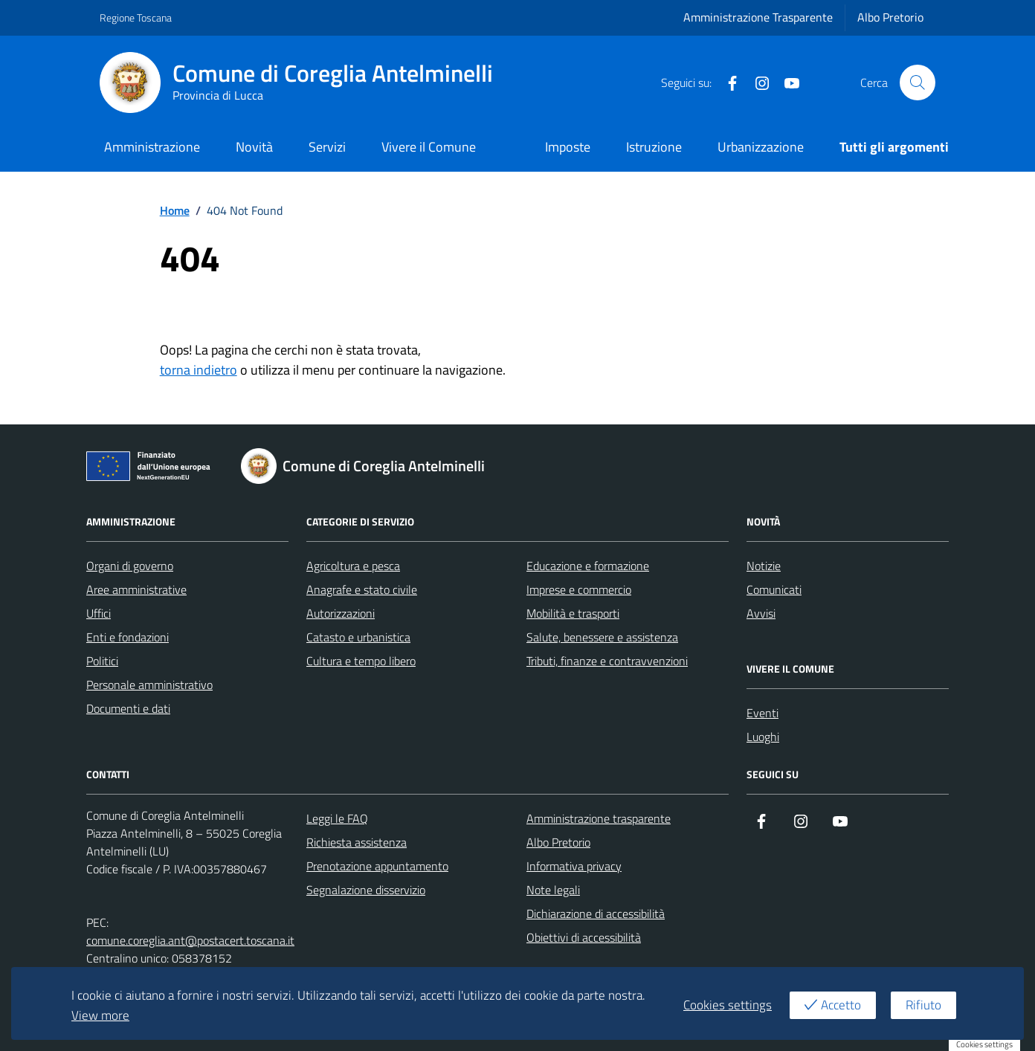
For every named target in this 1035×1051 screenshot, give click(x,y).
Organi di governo (129, 566)
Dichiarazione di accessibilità (595, 913)
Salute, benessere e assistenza (602, 637)
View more (100, 1015)
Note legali (553, 890)
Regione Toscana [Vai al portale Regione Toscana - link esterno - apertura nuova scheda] (136, 17)
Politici (102, 661)
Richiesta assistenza (356, 842)
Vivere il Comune (428, 147)
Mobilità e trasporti (572, 613)
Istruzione (654, 147)
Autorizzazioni (340, 613)
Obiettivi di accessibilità (583, 937)
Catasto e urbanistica (358, 637)
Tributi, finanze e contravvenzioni (607, 661)
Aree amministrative (136, 589)
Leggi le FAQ (337, 818)
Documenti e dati (128, 708)
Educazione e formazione (587, 566)
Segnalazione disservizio (365, 890)
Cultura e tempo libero (361, 661)
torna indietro (198, 370)
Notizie (764, 566)
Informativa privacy (574, 866)
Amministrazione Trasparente (758, 17)
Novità (254, 147)
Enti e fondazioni (127, 637)
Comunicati (774, 589)
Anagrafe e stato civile (361, 589)
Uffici (98, 613)
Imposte (567, 147)
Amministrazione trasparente (598, 818)
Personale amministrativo (149, 684)
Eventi (762, 713)
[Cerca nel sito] (917, 82)
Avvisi (761, 613)
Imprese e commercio (578, 589)
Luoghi (763, 737)
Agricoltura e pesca (353, 566)
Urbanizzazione (761, 147)
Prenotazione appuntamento (377, 866)
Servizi (327, 147)
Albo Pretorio (890, 17)
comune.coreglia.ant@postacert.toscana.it (190, 940)
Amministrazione (152, 147)
